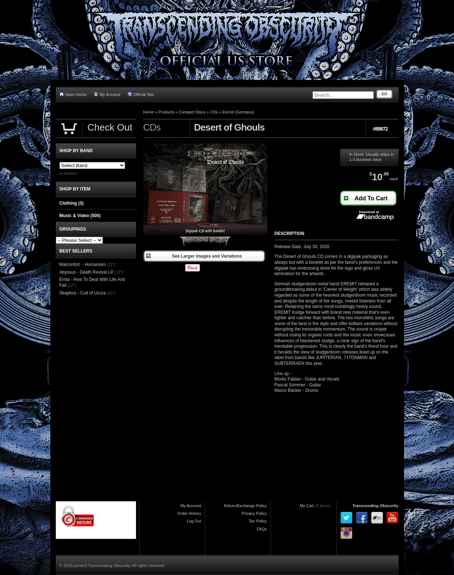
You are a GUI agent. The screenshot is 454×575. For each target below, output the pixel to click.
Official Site (141, 94)
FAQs (262, 529)
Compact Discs (192, 112)
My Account (107, 94)
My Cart (307, 505)
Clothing (71, 203)
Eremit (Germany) (238, 112)
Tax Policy (258, 521)
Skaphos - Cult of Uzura (82, 293)
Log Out (194, 521)
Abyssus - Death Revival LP (86, 272)
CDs (214, 112)
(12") (111, 264)
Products (166, 112)
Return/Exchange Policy (245, 505)
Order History (189, 513)
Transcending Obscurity (376, 505)
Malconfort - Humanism (82, 264)
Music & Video (80, 215)
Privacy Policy (254, 513)
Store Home (73, 94)
